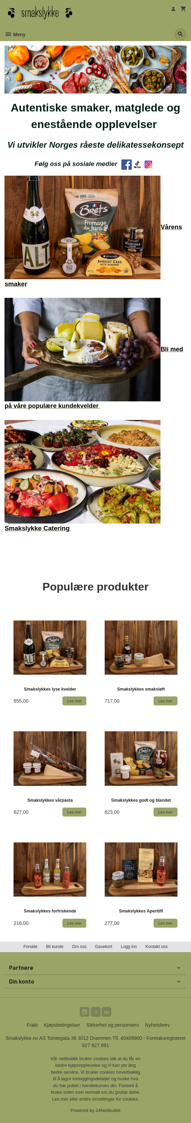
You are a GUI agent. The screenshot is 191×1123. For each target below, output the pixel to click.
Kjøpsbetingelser (62, 1025)
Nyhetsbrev (157, 1025)
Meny (15, 34)
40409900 (131, 1038)
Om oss (79, 946)
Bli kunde (54, 946)
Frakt (32, 1025)
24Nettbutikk (108, 1110)
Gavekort (103, 946)
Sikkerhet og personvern (112, 1025)
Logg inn (129, 946)
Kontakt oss (157, 946)
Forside (30, 946)
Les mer (61, 1099)
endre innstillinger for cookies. (109, 1099)
